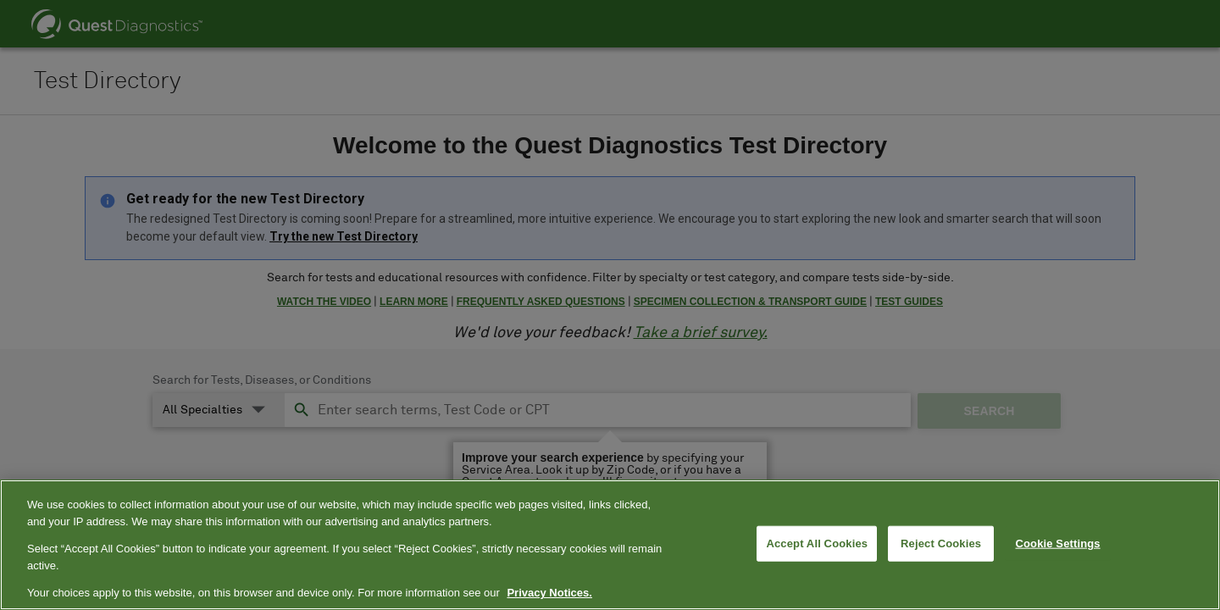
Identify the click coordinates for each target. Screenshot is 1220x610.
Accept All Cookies (817, 543)
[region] (610, 545)
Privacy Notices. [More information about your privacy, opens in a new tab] (549, 592)
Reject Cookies (941, 543)
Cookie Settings (1058, 543)
